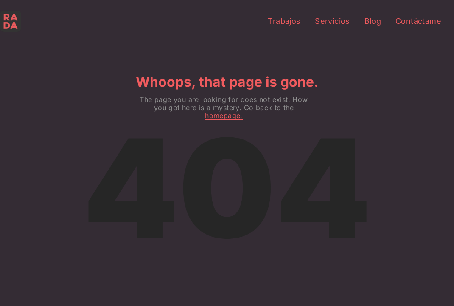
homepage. (224, 116)
